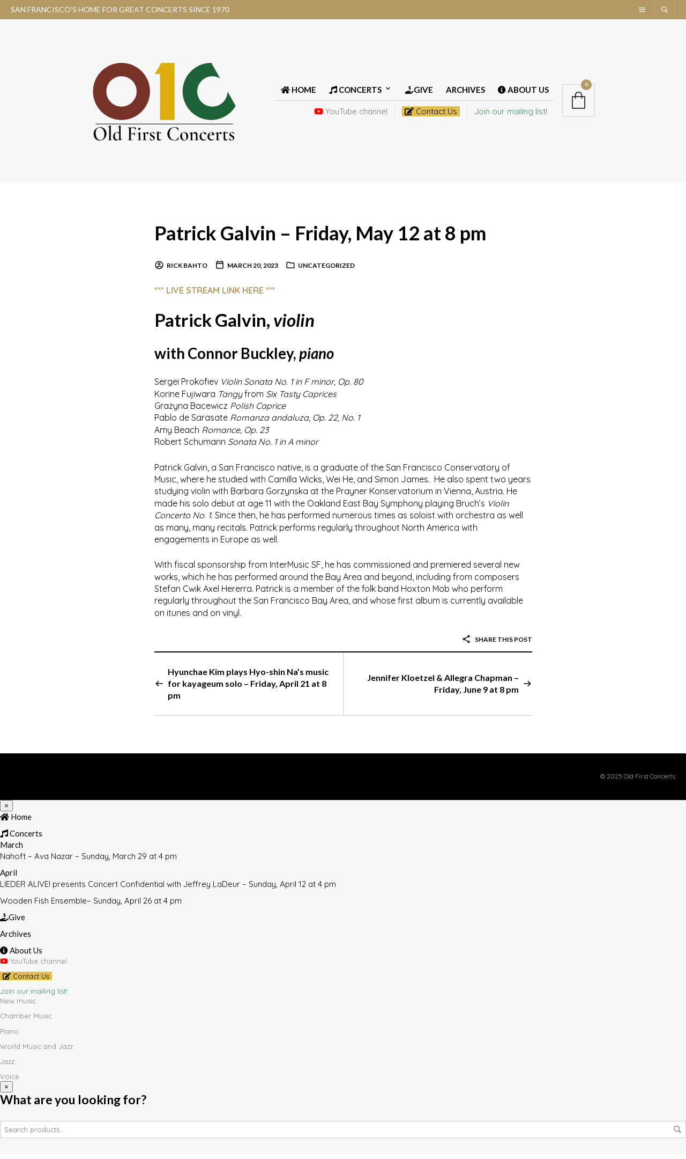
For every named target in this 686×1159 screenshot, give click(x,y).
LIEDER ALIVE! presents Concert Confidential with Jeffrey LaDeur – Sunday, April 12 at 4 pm (168, 889)
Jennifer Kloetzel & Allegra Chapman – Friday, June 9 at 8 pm (443, 688)
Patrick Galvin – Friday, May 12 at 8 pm (338, 237)
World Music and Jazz (36, 1051)
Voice (9, 1081)
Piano (9, 1036)
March (11, 849)
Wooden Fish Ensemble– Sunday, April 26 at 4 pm (91, 905)
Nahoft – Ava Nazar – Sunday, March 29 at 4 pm (88, 861)
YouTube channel (350, 114)
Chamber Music (26, 1021)
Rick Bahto (187, 271)
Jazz (7, 1066)
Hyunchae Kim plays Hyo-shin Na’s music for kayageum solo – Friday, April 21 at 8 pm (248, 688)
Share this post (496, 645)
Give (419, 92)
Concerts (355, 92)
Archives (465, 92)
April (8, 877)
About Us (523, 92)
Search (677, 1134)
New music (18, 1005)
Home (298, 92)
